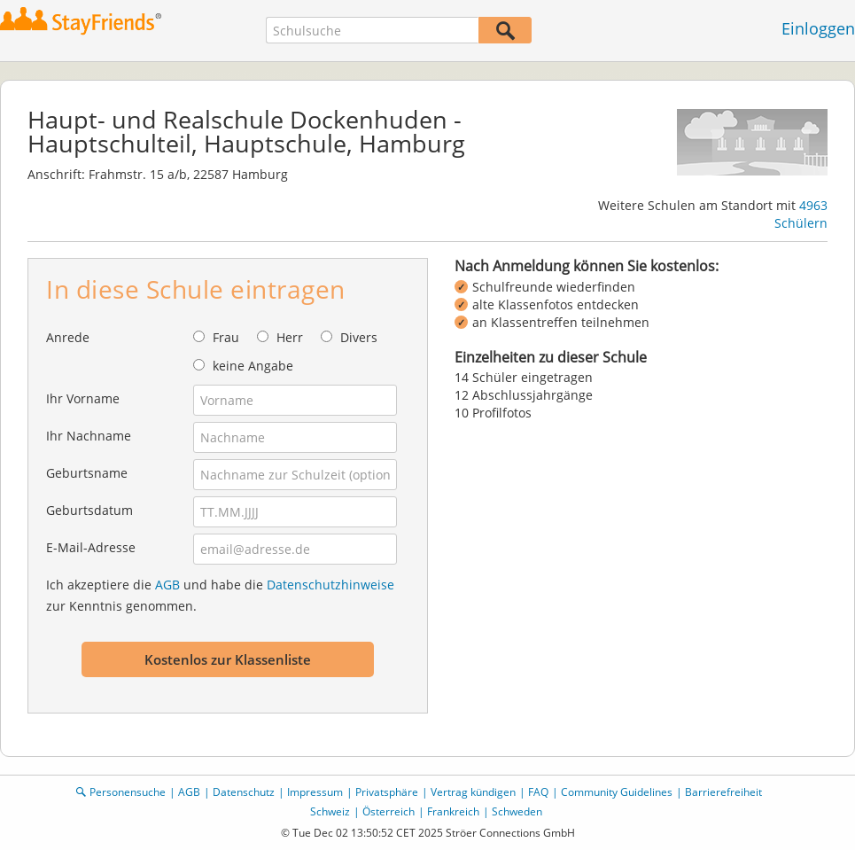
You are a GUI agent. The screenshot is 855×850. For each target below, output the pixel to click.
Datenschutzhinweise (330, 584)
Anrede (67, 337)
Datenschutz (244, 791)
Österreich (388, 811)
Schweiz (330, 811)
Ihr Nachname (88, 435)
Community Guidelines (616, 791)
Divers (358, 337)
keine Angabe (253, 365)
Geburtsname (87, 472)
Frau (226, 337)
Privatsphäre (386, 791)
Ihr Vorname (83, 398)
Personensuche (127, 791)
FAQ (538, 791)
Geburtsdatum (89, 510)
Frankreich (453, 811)
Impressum (315, 791)
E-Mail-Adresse (91, 547)
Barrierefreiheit (723, 791)
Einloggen (818, 28)
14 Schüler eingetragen (524, 377)
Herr (289, 337)
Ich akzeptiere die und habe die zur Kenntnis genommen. (220, 595)
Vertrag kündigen (473, 791)
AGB (167, 584)
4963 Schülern (801, 214)
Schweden (517, 811)
